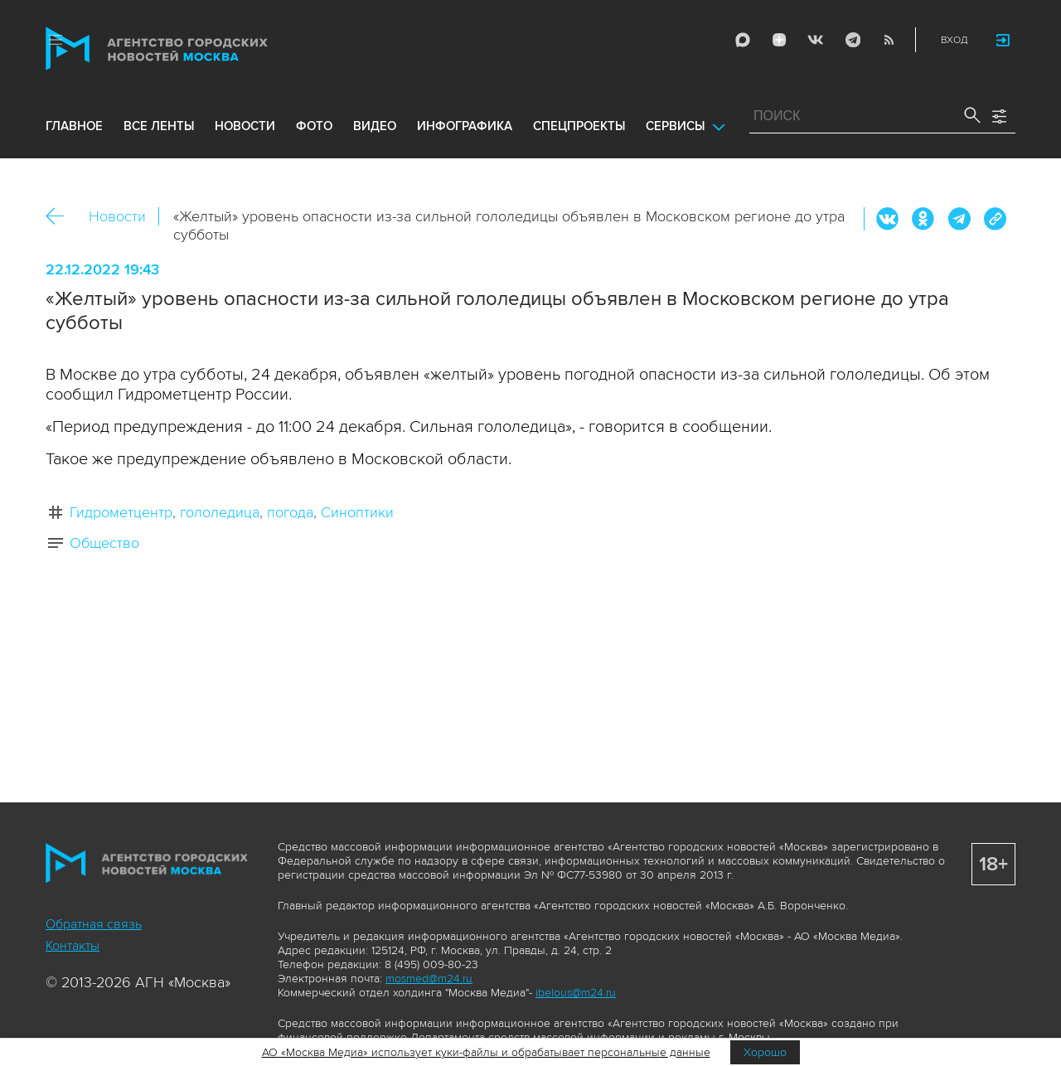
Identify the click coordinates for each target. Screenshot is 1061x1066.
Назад (61, 217)
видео (374, 126)
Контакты (72, 946)
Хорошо (765, 1052)
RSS (888, 39)
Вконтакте (887, 218)
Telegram (852, 39)
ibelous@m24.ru (575, 993)
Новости (117, 216)
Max (742, 39)
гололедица (219, 512)
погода (290, 512)
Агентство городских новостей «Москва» (188, 48)
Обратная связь (94, 924)
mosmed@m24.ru (428, 979)
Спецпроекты (579, 126)
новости (245, 126)
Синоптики (357, 512)
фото (314, 126)
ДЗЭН (779, 39)
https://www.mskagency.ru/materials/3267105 (994, 218)
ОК (923, 218)
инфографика (464, 126)
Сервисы (675, 126)
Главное (74, 126)
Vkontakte (815, 39)
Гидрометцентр (121, 512)
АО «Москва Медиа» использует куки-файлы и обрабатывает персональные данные (486, 1052)
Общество (104, 543)
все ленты (159, 126)
